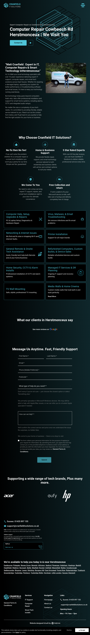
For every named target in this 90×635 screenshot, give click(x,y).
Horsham (47, 573)
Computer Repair (28, 605)
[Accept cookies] (82, 630)
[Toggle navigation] (83, 5)
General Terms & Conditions (10, 604)
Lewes (24, 570)
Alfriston (41, 565)
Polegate (16, 565)
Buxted (41, 568)
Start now (9, 547)
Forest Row (61, 570)
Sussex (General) (68, 573)
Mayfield (35, 568)
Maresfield (56, 568)
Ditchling (31, 570)
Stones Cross (26, 565)
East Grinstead (50, 570)
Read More (52, 296)
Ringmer (18, 570)
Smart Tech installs (29, 611)
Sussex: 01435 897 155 (17, 521)
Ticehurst (81, 570)
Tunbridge (18, 573)
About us (47, 604)
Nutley (63, 568)
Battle (29, 568)
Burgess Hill (39, 570)
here (17, 632)
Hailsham (63, 565)
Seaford (49, 565)
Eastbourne (8, 565)
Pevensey (55, 565)
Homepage (48, 600)
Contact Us (18, 43)
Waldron (15, 568)
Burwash (23, 568)
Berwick (34, 565)
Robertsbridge (71, 570)
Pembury (26, 573)
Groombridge (9, 573)
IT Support (29, 600)
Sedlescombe (9, 570)
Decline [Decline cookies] (69, 630)
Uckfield (48, 568)
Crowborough (71, 568)
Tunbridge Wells (37, 573)
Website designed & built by (45, 623)
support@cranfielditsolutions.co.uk (23, 526)
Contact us (48, 607)
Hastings (71, 565)
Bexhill (78, 565)
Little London (57, 573)
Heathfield (8, 568)
